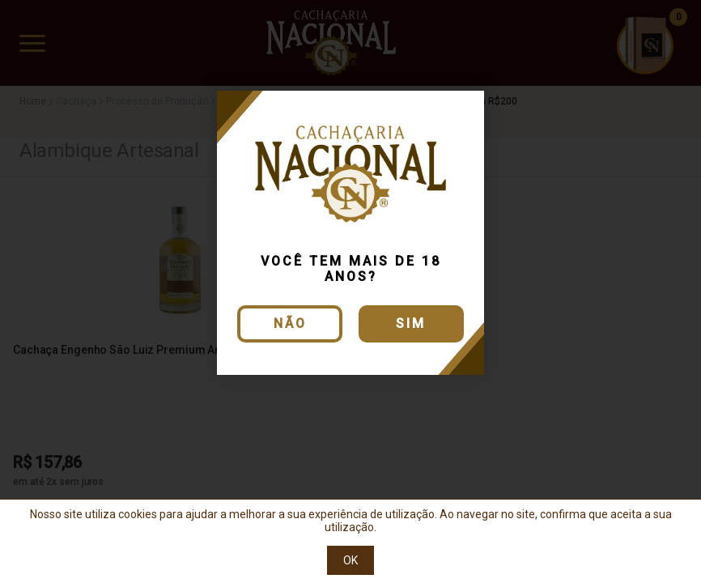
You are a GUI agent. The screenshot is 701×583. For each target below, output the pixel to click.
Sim (411, 323)
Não (290, 323)
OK (350, 560)
